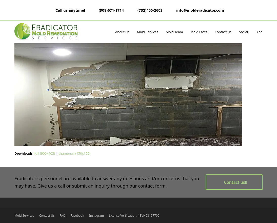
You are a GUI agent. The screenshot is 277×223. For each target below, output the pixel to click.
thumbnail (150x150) (74, 153)
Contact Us (46, 215)
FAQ (62, 215)
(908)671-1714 (111, 10)
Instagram (96, 215)
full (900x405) (44, 153)
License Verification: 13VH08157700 (134, 215)
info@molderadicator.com (200, 10)
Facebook (77, 215)
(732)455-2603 (150, 10)
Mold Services (24, 215)
